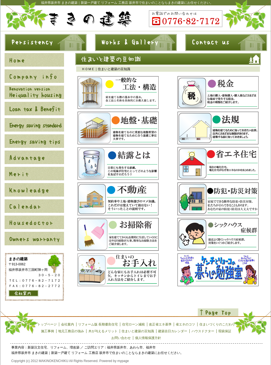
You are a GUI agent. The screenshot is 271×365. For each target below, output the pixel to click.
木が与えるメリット (103, 331)
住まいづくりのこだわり (217, 324)
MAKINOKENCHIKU (53, 361)
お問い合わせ (121, 338)
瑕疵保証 (224, 331)
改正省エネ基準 (160, 324)
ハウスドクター (203, 331)
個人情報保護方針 (148, 338)
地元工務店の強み (71, 331)
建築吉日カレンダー (172, 331)
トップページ (47, 324)
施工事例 (47, 331)
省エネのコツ (185, 324)
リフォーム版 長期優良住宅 (98, 324)
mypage (123, 361)
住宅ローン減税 (133, 324)
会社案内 (67, 324)
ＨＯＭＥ (88, 69)
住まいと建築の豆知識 (138, 331)
